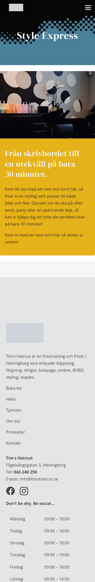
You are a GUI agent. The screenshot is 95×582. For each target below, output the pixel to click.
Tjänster (13, 410)
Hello (11, 399)
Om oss (13, 421)
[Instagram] (24, 491)
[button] (88, 7)
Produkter (15, 432)
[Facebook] (10, 490)
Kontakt (13, 443)
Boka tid (13, 388)
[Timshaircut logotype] (16, 7)
